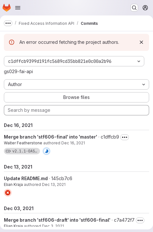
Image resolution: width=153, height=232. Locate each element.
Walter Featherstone (23, 142)
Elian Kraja (13, 184)
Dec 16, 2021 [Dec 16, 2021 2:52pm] (73, 142)
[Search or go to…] (134, 8)
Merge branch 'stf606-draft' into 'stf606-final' (57, 220)
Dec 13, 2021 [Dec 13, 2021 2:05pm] (54, 184)
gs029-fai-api (18, 71)
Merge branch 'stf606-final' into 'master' (50, 137)
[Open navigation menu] (18, 8)
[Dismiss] (141, 42)
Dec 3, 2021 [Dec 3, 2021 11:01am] (53, 226)
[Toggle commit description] (124, 137)
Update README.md (26, 178)
